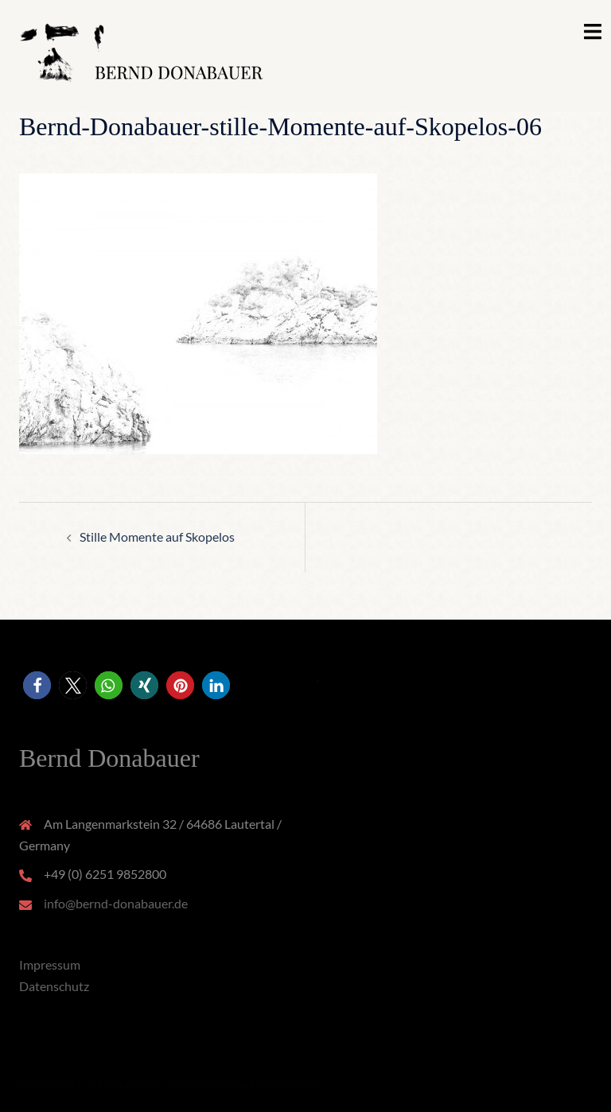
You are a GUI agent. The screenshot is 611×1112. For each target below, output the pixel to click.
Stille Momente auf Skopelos (157, 536)
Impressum (49, 964)
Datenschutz (54, 985)
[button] (37, 685)
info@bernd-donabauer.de (116, 903)
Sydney (301, 1083)
